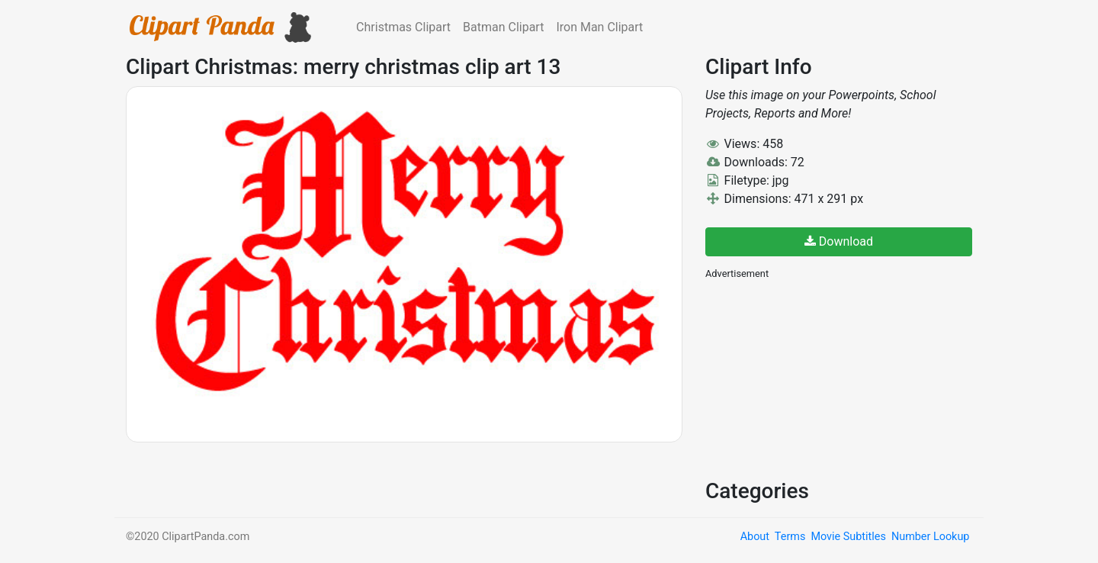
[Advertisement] (819, 377)
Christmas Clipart (403, 27)
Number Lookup (930, 536)
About (754, 536)
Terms (790, 536)
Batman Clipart (503, 27)
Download (838, 241)
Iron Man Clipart (599, 27)
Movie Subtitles (848, 536)
